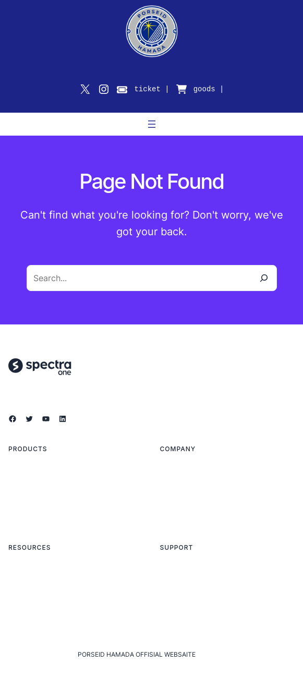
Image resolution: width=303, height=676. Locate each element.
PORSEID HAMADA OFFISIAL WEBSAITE (137, 654)
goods (204, 89)
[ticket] (122, 89)
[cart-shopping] (181, 89)
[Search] (263, 278)
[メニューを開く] (152, 124)
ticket (147, 89)
